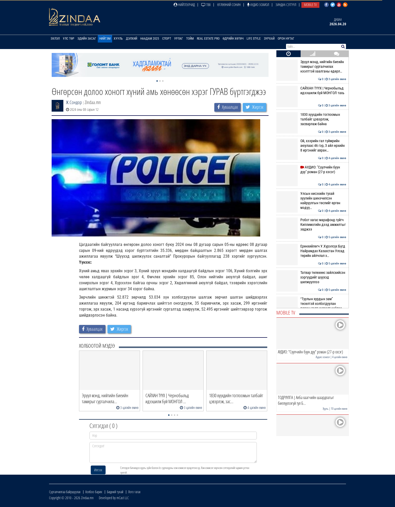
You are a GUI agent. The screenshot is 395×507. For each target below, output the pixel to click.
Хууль (118, 38)
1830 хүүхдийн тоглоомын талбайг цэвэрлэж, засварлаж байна (311, 119)
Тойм (190, 38)
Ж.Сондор (74, 102)
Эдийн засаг (86, 38)
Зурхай (269, 38)
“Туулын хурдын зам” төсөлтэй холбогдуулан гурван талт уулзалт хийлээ (311, 304)
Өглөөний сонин (229, 4)
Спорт (166, 38)
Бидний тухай (115, 491)
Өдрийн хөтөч (233, 38)
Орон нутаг (286, 38)
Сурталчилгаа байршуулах (65, 491)
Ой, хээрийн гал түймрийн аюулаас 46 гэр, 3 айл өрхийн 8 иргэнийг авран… (311, 145)
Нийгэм (105, 38)
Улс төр (68, 38)
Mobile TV (310, 4)
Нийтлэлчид (184, 4)
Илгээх (98, 469)
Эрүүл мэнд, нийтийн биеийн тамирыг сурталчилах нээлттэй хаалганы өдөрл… (311, 66)
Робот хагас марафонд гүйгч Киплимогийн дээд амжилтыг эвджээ (311, 225)
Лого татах (134, 491)
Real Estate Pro (208, 38)
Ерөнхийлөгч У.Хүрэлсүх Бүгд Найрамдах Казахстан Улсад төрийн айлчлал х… (311, 251)
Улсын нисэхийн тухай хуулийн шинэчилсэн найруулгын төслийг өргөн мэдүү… (311, 200)
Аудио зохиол (258, 4)
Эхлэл (55, 38)
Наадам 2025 (149, 38)
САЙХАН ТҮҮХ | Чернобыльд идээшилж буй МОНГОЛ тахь (311, 90)
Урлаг (178, 38)
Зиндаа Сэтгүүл (286, 4)
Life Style (254, 38)
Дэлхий (131, 38)
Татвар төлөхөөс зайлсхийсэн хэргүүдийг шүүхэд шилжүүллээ (311, 277)
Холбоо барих (93, 491)
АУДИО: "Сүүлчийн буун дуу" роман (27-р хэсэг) (311, 169)
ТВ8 (206, 4)
